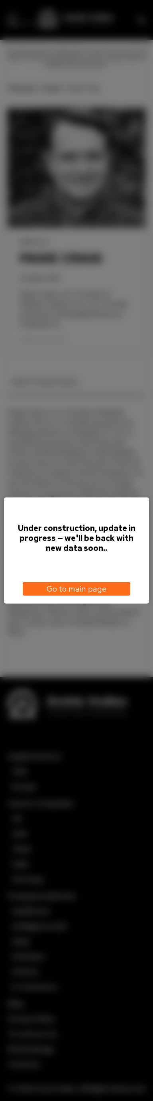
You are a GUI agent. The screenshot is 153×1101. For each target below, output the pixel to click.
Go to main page (76, 589)
